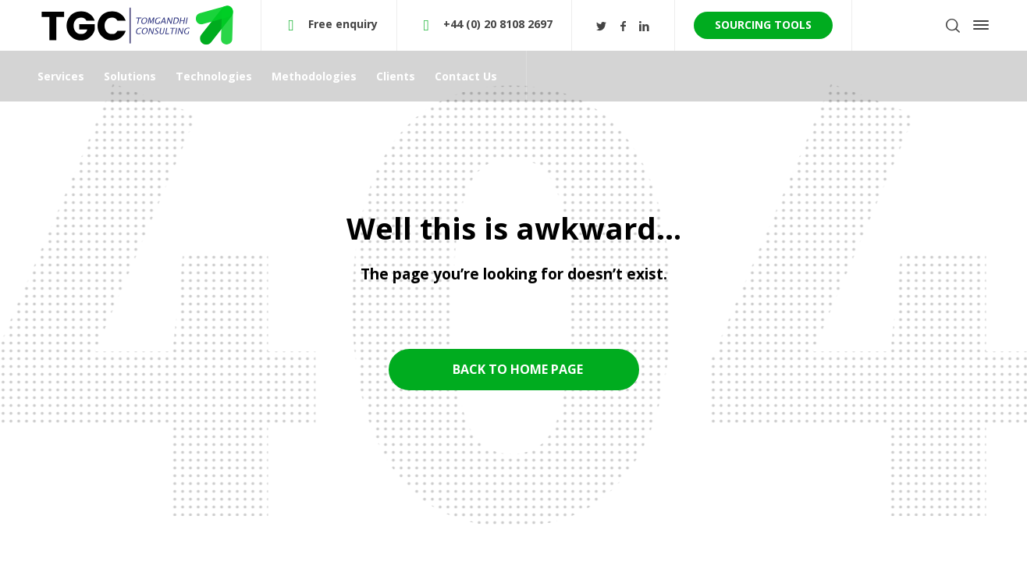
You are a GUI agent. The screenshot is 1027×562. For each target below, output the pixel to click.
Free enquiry (343, 23)
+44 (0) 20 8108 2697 (498, 23)
